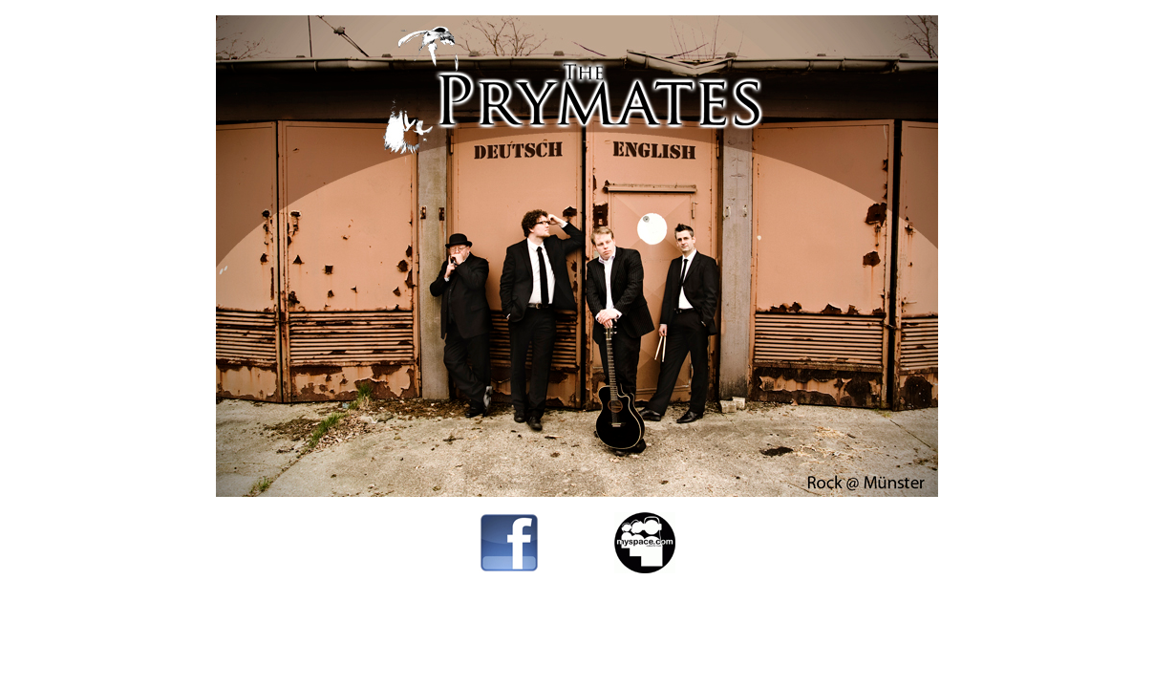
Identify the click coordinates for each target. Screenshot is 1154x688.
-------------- (577, 568)
